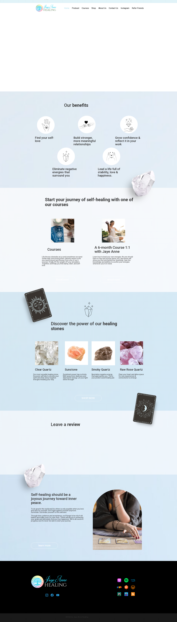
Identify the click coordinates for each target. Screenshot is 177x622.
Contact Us (113, 8)
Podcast (75, 8)
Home (66, 8)
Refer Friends (138, 8)
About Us (102, 8)
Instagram (125, 8)
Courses (85, 8)
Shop (93, 8)
